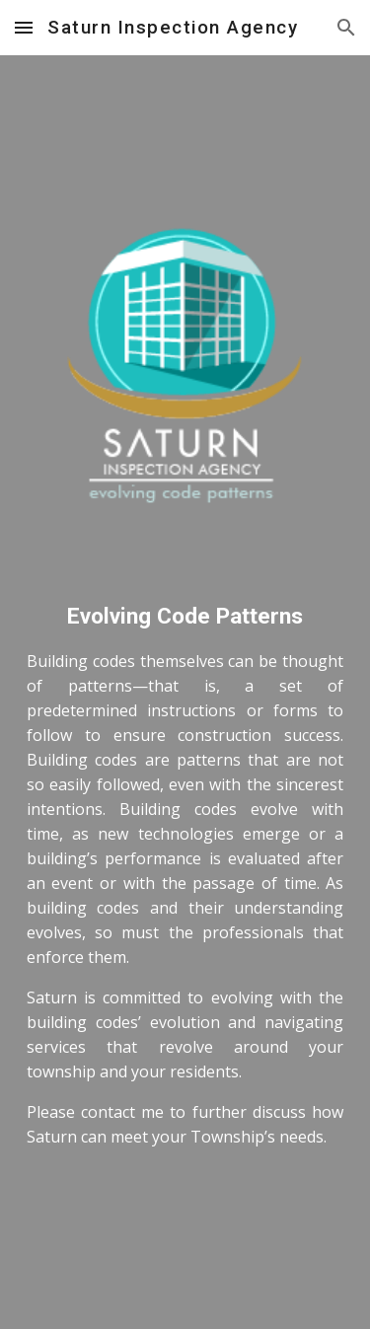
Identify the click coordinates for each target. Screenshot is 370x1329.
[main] (185, 894)
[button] (23, 27)
